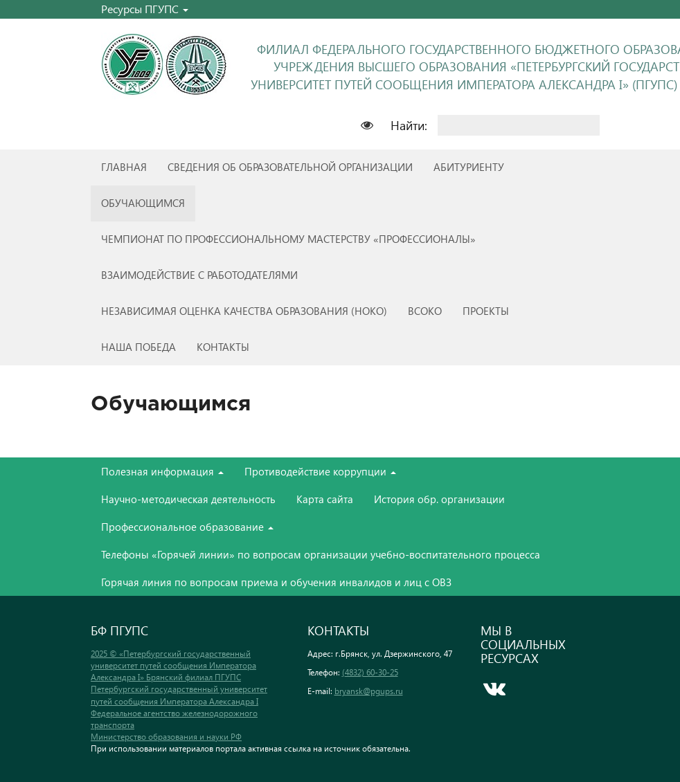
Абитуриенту (468, 167)
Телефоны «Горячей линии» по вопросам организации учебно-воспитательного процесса (320, 554)
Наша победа (138, 347)
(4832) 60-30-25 (370, 672)
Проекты (486, 311)
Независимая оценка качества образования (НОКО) (244, 311)
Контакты (223, 347)
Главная (124, 167)
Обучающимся (143, 203)
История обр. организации (439, 499)
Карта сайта (324, 499)
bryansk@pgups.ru (368, 691)
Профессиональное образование (187, 527)
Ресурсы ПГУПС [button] (144, 8)
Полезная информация (162, 471)
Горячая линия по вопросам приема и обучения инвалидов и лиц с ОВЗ (276, 582)
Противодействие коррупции (320, 471)
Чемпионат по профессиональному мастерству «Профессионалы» (288, 239)
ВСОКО (425, 311)
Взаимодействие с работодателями (199, 275)
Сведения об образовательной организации (290, 167)
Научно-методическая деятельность (188, 499)
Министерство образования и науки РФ (166, 736)
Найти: (409, 125)
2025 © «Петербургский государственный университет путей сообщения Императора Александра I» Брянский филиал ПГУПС (173, 665)
